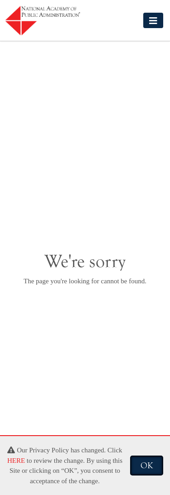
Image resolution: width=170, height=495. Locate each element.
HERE (16, 460)
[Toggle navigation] (153, 20)
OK (147, 466)
